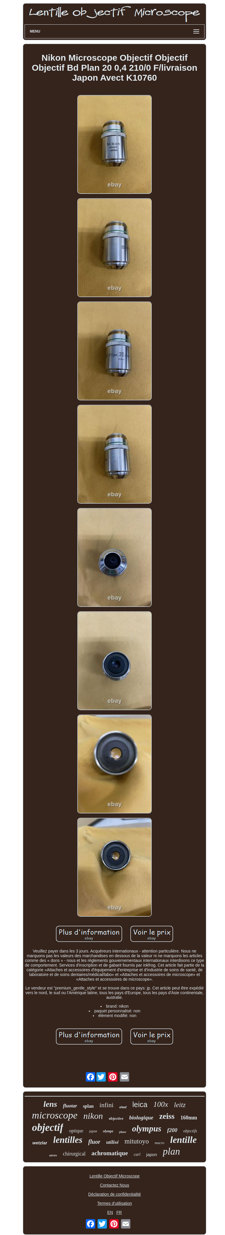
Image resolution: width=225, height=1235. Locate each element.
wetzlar (40, 1142)
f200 (172, 1130)
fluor (94, 1141)
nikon (93, 1116)
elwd (122, 1107)
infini (107, 1105)
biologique (141, 1117)
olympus (146, 1128)
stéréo (53, 1155)
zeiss (166, 1116)
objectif (47, 1127)
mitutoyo (137, 1141)
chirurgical (74, 1154)
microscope (54, 1115)
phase (122, 1132)
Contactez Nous (114, 1185)
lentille (183, 1139)
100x (160, 1104)
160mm (188, 1118)
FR (119, 1212)
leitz (180, 1105)
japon (151, 1154)
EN (110, 1212)
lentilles (67, 1140)
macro (159, 1143)
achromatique (109, 1153)
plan (171, 1151)
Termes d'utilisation (114, 1203)
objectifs (190, 1131)
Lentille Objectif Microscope (114, 1176)
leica (139, 1104)
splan (88, 1106)
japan (93, 1131)
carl (137, 1154)
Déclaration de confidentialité (114, 1194)
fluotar (70, 1106)
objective (116, 1118)
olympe (108, 1131)
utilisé (112, 1142)
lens (50, 1104)
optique (76, 1130)
